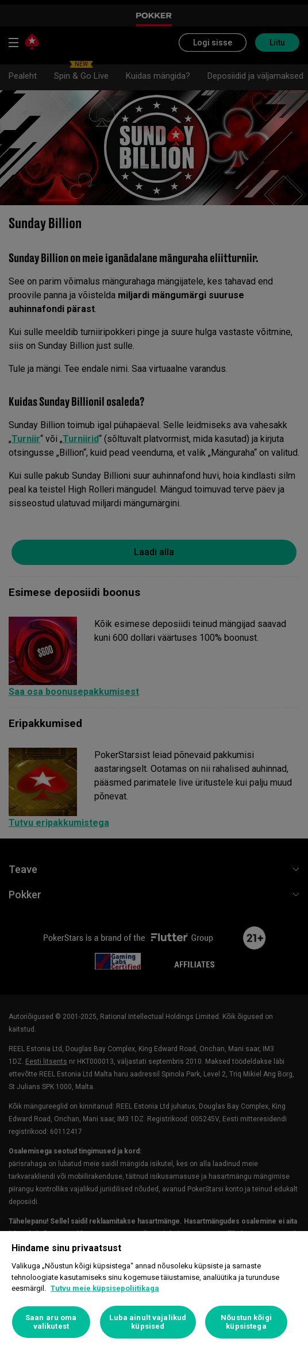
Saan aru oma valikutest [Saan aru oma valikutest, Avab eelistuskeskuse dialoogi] (51, 1322)
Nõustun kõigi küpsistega (246, 1322)
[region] (154, 1290)
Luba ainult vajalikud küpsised (147, 1322)
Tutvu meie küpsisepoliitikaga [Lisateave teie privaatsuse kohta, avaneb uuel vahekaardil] (105, 1288)
